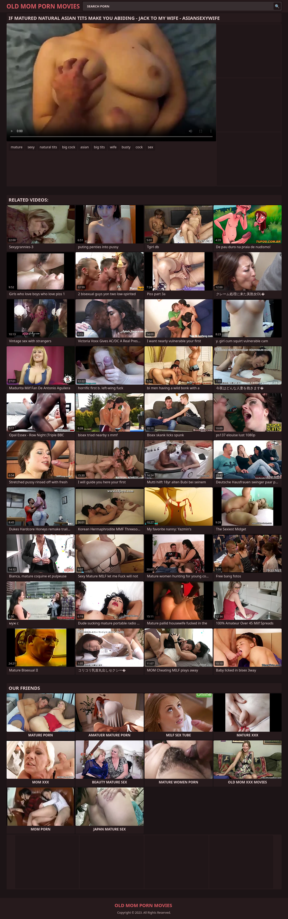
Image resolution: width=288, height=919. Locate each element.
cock (139, 147)
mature (17, 147)
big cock (68, 147)
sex (150, 147)
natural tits (48, 147)
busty (126, 147)
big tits (99, 147)
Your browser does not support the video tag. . (111, 82)
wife (113, 147)
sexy (30, 147)
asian (84, 147)
